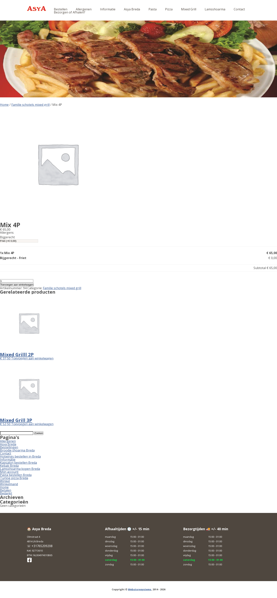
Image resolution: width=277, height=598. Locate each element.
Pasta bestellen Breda (16, 475)
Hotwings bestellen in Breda (20, 456)
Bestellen (60, 9)
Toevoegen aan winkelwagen (16, 284)
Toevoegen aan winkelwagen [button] (32, 358)
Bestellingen (9, 447)
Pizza (169, 9)
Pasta (153, 9)
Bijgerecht (7, 237)
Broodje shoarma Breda (17, 450)
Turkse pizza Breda (14, 478)
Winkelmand (9, 484)
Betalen (5, 490)
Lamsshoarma (215, 9)
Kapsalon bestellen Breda (18, 463)
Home (4, 105)
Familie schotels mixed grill (30, 105)
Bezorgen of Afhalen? (69, 12)
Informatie (107, 9)
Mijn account (9, 472)
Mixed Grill (188, 9)
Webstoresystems (139, 589)
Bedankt (6, 493)
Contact (239, 9)
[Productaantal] (16, 281)
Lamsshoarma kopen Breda (20, 469)
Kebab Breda (9, 466)
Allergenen (84, 9)
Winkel (5, 481)
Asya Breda (132, 9)
